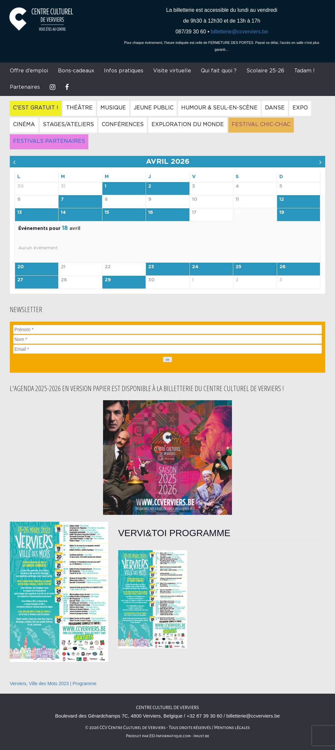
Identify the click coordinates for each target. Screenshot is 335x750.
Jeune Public (153, 107)
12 (281, 199)
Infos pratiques (123, 70)
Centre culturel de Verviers (167, 707)
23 (151, 267)
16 (150, 212)
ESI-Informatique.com (169, 736)
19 (281, 212)
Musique (113, 107)
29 (108, 280)
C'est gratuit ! (35, 107)
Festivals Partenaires (49, 141)
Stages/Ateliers (68, 124)
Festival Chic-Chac (261, 124)
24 (195, 267)
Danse (275, 107)
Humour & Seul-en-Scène (219, 107)
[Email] (167, 349)
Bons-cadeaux (76, 70)
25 (238, 267)
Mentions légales (232, 727)
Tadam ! (304, 70)
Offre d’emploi (29, 70)
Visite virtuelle (172, 70)
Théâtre (79, 107)
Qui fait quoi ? (219, 70)
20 (20, 267)
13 (19, 212)
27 (20, 280)
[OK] (167, 359)
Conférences (123, 124)
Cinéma (24, 124)
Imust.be (201, 736)
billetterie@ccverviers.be (239, 31)
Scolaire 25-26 (265, 70)
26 (282, 267)
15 (107, 212)
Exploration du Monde (187, 124)
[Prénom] (167, 329)
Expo (300, 107)
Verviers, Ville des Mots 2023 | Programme (53, 683)
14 (63, 212)
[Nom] (167, 339)
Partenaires (25, 87)
